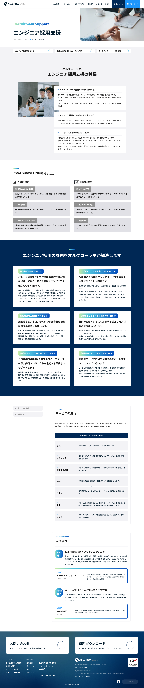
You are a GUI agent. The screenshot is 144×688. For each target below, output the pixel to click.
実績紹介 (90, 4)
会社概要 (29, 663)
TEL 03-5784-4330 (81, 667)
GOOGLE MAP (130, 682)
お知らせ (99, 4)
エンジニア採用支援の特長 (24, 51)
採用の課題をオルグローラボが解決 (69, 51)
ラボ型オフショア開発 (13, 663)
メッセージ (30, 666)
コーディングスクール (13, 669)
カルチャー (30, 672)
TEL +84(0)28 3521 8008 (82, 676)
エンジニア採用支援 (13, 672)
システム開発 (10, 666)
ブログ (107, 4)
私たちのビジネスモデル (47, 663)
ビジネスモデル (80, 4)
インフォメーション (46, 666)
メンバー (29, 669)
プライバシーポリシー (47, 675)
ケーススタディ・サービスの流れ (110, 51)
